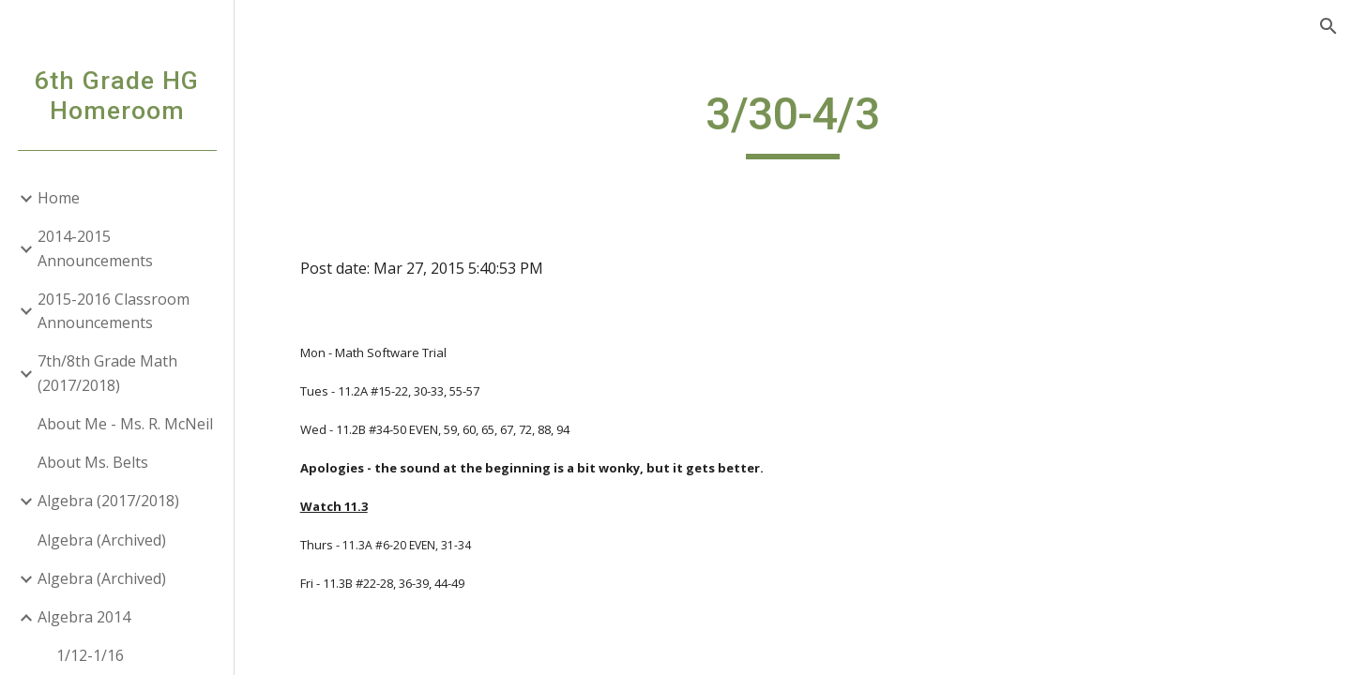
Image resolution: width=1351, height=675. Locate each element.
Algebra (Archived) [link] (102, 540)
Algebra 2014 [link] (84, 617)
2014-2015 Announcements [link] (95, 248)
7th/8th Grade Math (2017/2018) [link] (107, 373)
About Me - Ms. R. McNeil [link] (125, 423)
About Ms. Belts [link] (93, 462)
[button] (1328, 26)
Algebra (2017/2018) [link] (108, 500)
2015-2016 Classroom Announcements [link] (114, 311)
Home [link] (59, 198)
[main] (792, 123)
